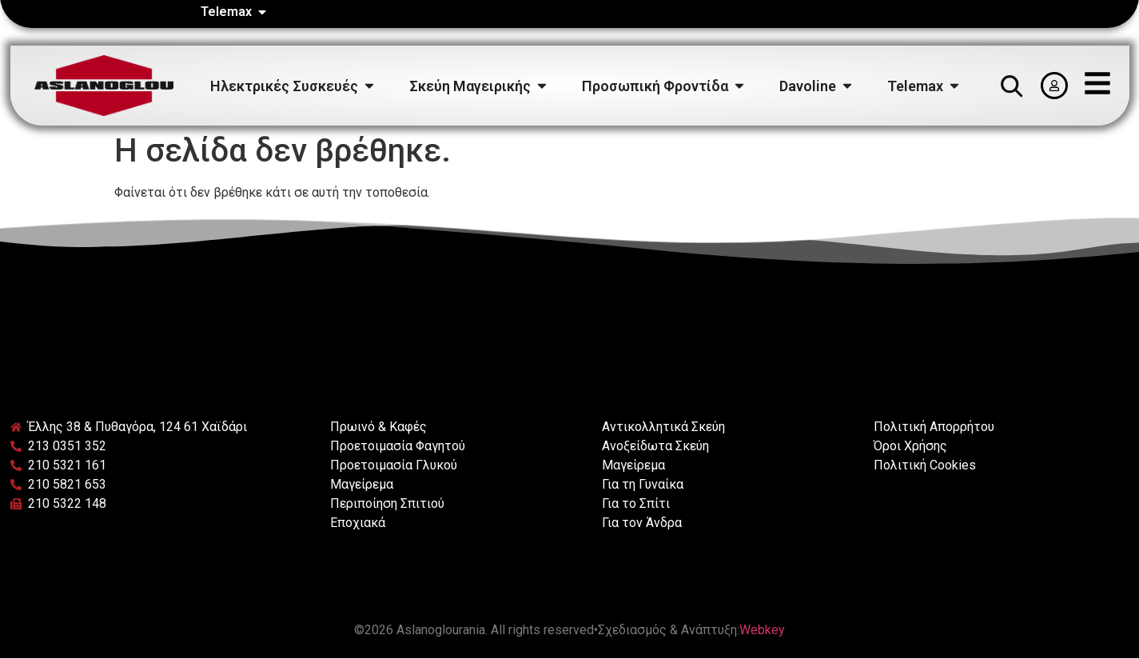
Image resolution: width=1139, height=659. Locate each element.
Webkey (762, 629)
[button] (1011, 85)
